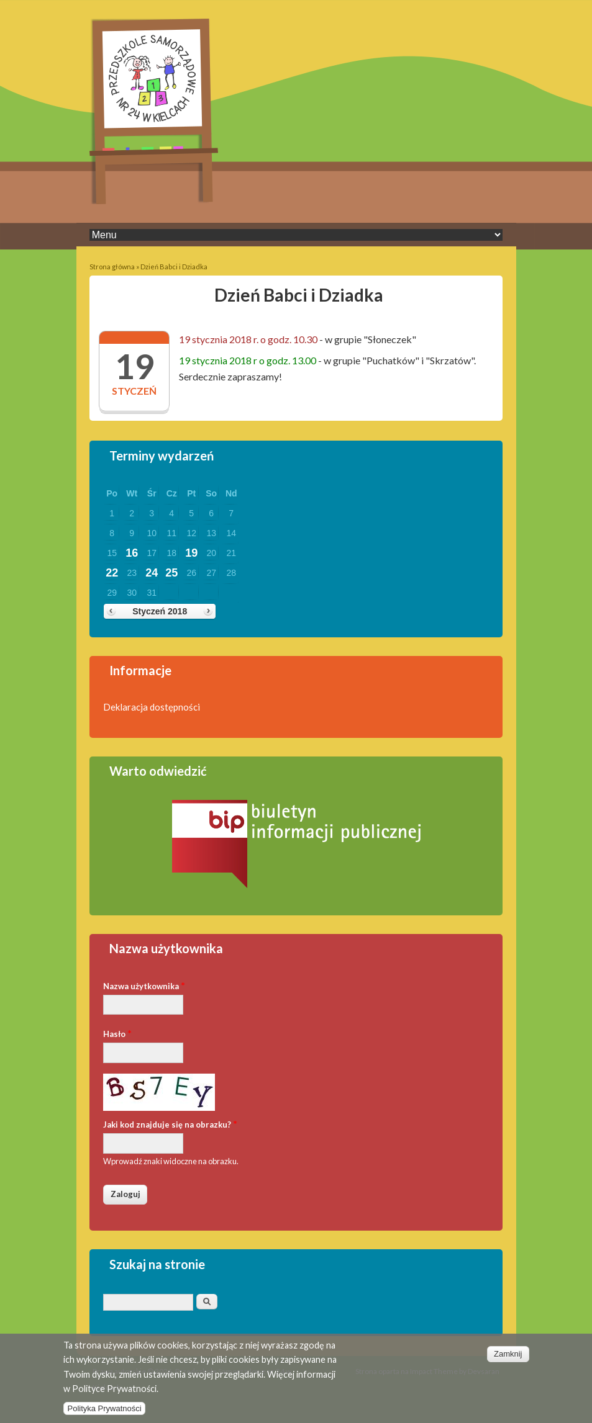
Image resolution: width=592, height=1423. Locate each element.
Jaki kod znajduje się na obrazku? (170, 1123)
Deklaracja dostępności (151, 706)
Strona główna (112, 267)
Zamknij (508, 1360)
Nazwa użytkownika (144, 985)
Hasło (117, 1033)
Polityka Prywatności (104, 1414)
